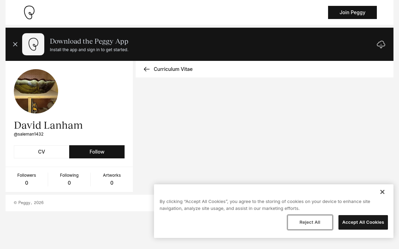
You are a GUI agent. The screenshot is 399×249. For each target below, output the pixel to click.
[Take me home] (29, 12)
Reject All (309, 222)
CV (41, 152)
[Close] (382, 192)
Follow (97, 152)
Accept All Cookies (363, 222)
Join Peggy (352, 12)
